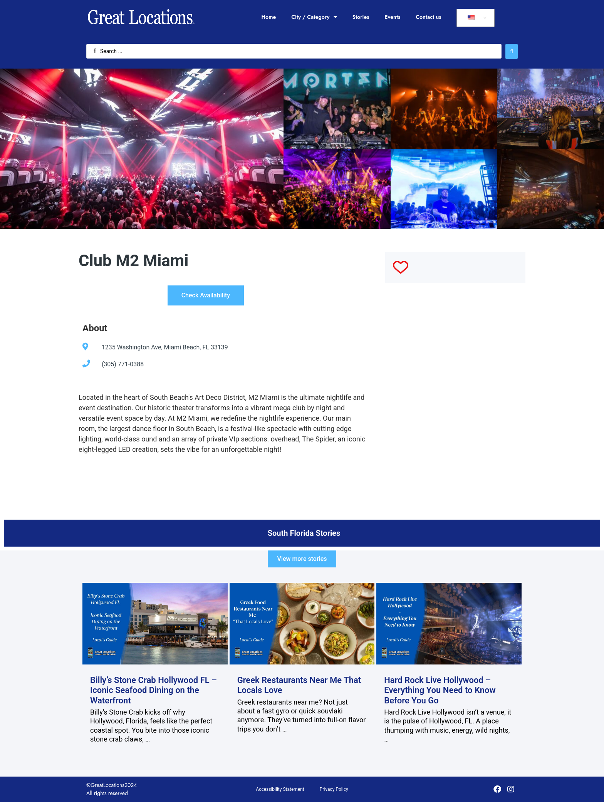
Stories (360, 17)
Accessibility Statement (280, 789)
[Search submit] (511, 51)
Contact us (428, 17)
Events (392, 17)
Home (268, 17)
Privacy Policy (334, 789)
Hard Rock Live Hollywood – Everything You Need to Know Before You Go (440, 690)
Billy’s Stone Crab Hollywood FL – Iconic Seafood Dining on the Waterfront (153, 690)
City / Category (314, 16)
